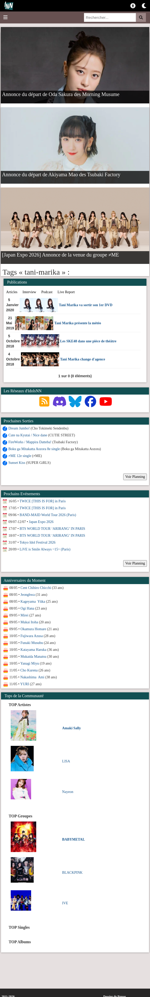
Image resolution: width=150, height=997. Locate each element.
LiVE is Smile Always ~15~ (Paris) (45, 549)
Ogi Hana (27, 608)
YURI (24, 684)
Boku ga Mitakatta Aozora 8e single (34, 449)
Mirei (24, 615)
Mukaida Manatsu (33, 656)
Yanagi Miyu (29, 663)
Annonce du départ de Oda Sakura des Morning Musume (60, 94)
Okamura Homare (33, 629)
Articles (11, 292)
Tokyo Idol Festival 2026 (38, 542)
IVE (65, 903)
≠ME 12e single (19, 456)
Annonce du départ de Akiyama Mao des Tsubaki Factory (61, 174)
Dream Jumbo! (19, 428)
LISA (66, 761)
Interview (29, 292)
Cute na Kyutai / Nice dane (27, 435)
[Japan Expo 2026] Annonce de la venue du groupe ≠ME (60, 254)
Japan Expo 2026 (41, 522)
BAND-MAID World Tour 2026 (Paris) (48, 515)
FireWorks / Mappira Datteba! (30, 442)
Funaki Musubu (31, 643)
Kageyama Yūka (32, 601)
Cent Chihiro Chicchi (35, 588)
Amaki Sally (71, 728)
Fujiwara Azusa (31, 636)
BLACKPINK (72, 872)
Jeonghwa (27, 595)
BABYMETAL (73, 839)
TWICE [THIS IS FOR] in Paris (43, 501)
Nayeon (67, 792)
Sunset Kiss (16, 463)
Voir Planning (135, 477)
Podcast (47, 292)
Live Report (66, 292)
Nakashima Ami (32, 677)
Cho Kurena (29, 670)
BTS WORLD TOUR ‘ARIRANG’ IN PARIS (52, 529)
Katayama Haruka (33, 650)
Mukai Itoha (29, 622)
